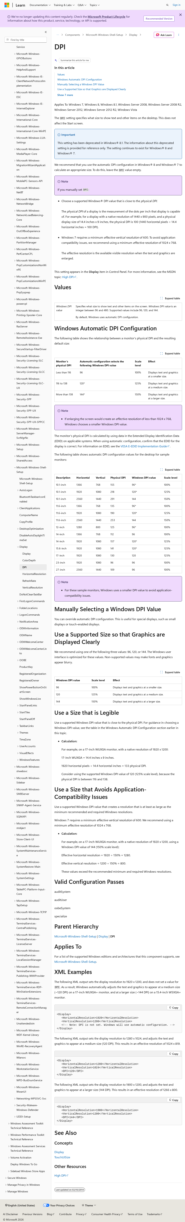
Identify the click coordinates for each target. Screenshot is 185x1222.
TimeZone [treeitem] (25, 739)
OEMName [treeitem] (25, 635)
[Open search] (167, 5)
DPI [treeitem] (24, 567)
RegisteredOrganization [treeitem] (32, 673)
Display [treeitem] (26, 553)
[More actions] (178, 35)
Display (133, 34)
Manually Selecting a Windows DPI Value (80, 84)
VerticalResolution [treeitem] (32, 587)
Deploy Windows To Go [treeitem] (23, 1164)
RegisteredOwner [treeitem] (29, 680)
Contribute (65, 1214)
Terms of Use (135, 1214)
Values (61, 74)
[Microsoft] (6, 5)
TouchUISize (62, 1157)
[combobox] (25, 40)
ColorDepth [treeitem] (29, 560)
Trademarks (153, 1214)
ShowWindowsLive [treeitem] (30, 698)
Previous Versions (32, 1214)
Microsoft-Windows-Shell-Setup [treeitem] (31, 481)
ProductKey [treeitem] (26, 667)
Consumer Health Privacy (105, 1214)
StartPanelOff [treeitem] (27, 719)
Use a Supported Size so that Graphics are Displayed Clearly (91, 89)
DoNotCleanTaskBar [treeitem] (30, 594)
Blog (49, 1214)
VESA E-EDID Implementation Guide (144, 446)
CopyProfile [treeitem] (26, 521)
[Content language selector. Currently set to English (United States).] (20, 1205)
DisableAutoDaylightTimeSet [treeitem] (32, 538)
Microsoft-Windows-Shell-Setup (104, 34)
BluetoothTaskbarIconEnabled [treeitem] (32, 499)
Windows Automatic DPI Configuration (79, 79)
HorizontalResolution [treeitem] (34, 574)
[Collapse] (46, 32)
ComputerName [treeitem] (28, 515)
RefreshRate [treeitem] (29, 581)
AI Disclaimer (10, 1214)
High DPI (68, 277)
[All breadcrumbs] (57, 35)
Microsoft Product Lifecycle (106, 16)
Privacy (80, 1214)
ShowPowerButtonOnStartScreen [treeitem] (33, 689)
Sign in (177, 5)
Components (72, 34)
